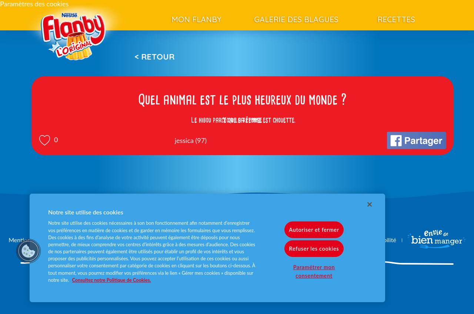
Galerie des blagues (296, 19)
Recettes (396, 19)
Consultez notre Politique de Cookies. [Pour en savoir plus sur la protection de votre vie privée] (111, 280)
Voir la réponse (242, 120)
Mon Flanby (196, 19)
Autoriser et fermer (314, 230)
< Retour (154, 56)
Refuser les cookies (314, 248)
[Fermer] (369, 204)
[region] (207, 248)
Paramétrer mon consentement (314, 271)
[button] (28, 251)
